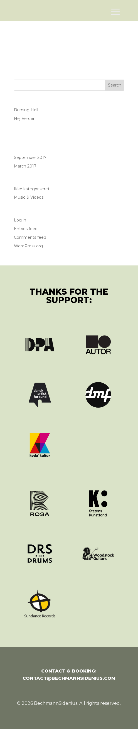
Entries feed (26, 228)
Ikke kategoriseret (32, 188)
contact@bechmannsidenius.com (69, 678)
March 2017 (25, 166)
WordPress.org (28, 245)
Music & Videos (28, 197)
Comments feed (30, 237)
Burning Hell (26, 109)
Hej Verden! (25, 118)
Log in (20, 220)
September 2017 (30, 157)
